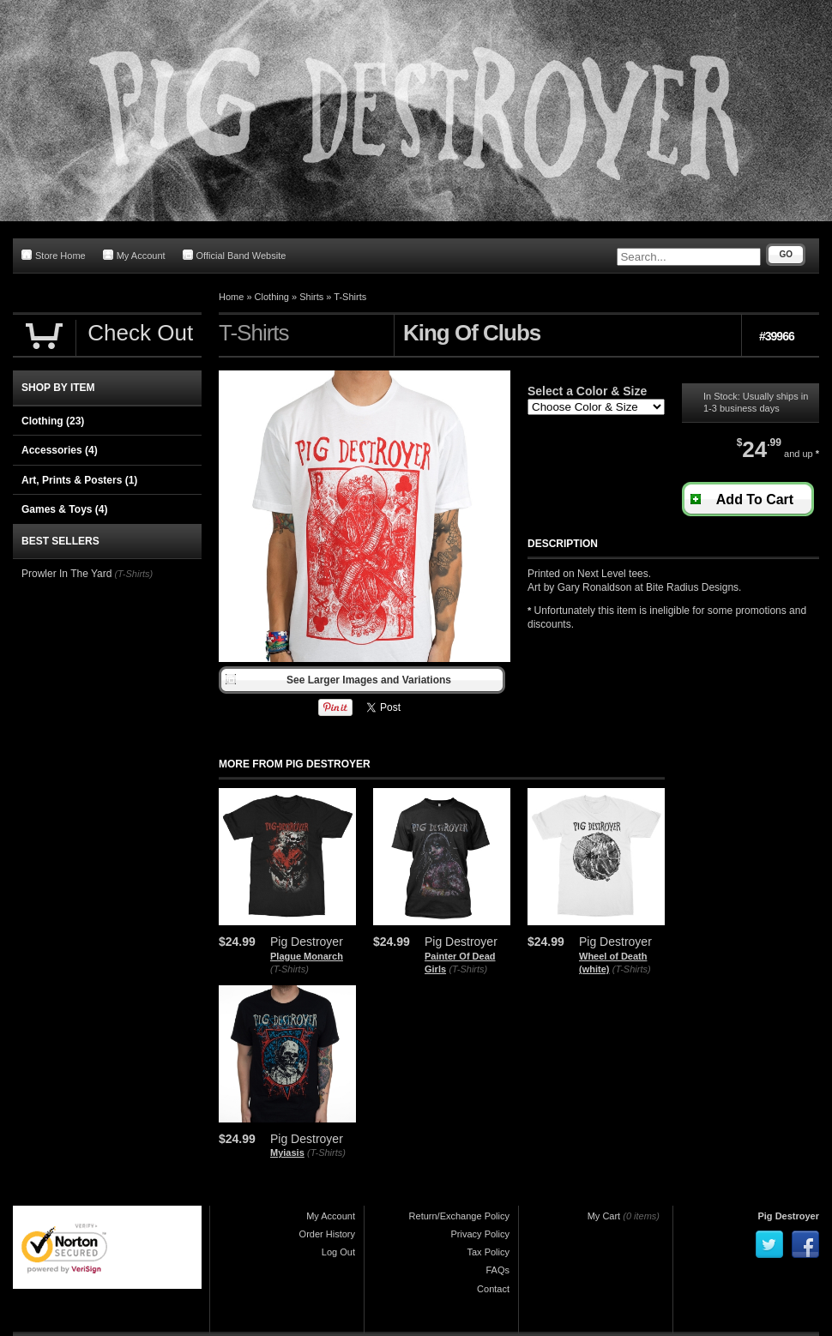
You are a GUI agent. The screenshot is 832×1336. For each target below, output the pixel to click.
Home (231, 297)
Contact (493, 1289)
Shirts (311, 297)
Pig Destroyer (788, 1216)
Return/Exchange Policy (459, 1216)
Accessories (59, 450)
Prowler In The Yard (66, 574)
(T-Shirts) (289, 969)
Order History (327, 1234)
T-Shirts (350, 297)
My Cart (604, 1216)
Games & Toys (64, 509)
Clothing (272, 297)
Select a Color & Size (587, 391)
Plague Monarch (306, 956)
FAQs (497, 1270)
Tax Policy (488, 1252)
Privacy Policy (480, 1234)
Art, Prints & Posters (79, 480)
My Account (134, 255)
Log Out (338, 1252)
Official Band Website (234, 255)
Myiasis (287, 1152)
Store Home (53, 255)
